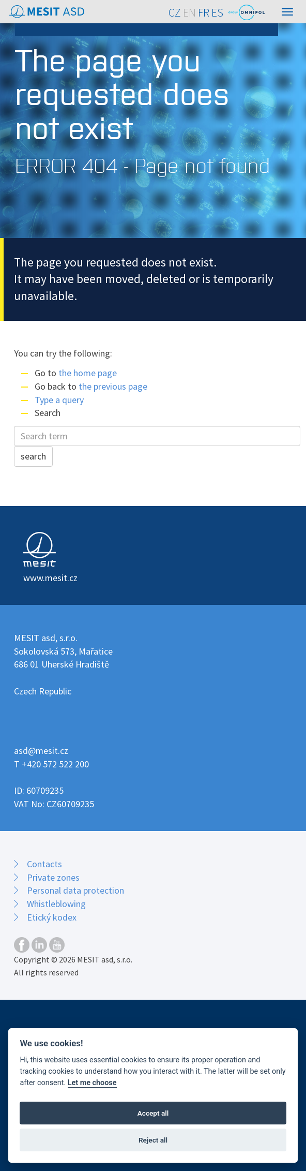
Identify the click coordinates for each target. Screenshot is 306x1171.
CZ (175, 13)
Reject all (153, 1140)
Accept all (153, 1113)
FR (203, 13)
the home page (87, 373)
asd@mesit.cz (41, 751)
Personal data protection (75, 890)
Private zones (53, 877)
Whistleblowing (56, 904)
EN (189, 13)
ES (217, 13)
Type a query (59, 400)
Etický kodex (51, 917)
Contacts (44, 864)
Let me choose (92, 1082)
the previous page (113, 386)
